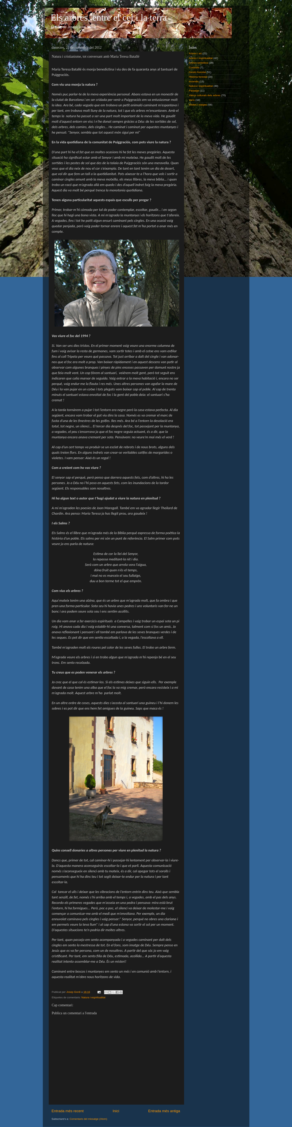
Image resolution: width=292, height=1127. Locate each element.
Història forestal (198, 76)
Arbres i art (195, 53)
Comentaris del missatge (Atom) (88, 1118)
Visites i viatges (198, 104)
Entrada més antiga (164, 1111)
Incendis (194, 81)
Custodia (194, 67)
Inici (116, 1111)
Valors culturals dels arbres (205, 95)
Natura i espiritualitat (93, 997)
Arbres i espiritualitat (201, 58)
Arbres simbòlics (198, 62)
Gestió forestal (197, 72)
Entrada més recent (68, 1111)
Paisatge (194, 90)
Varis (192, 100)
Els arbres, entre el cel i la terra (109, 17)
